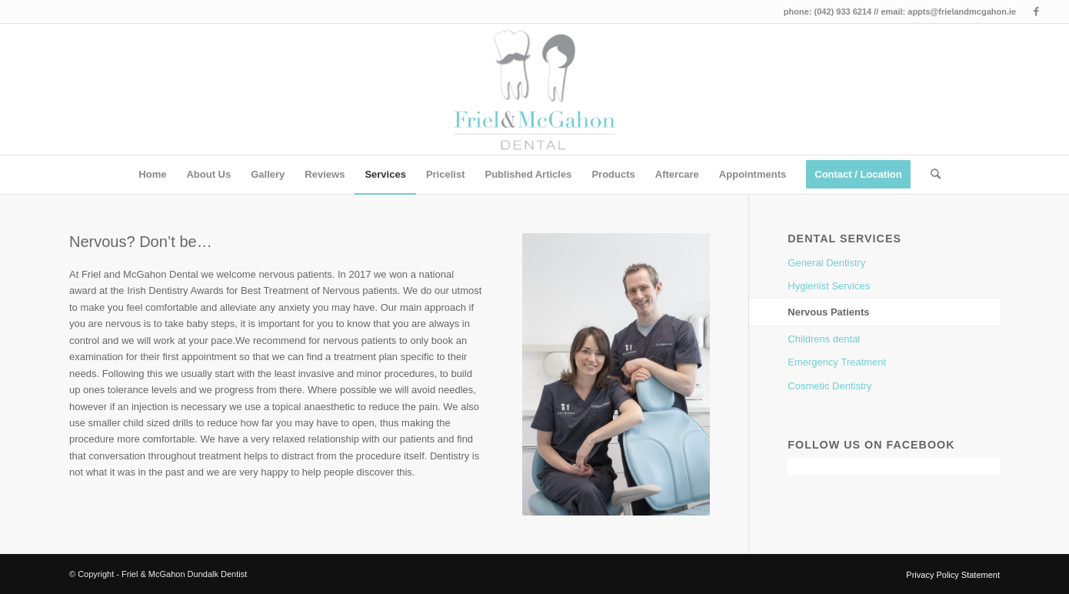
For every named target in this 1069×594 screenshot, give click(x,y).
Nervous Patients (828, 312)
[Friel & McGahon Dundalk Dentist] (535, 89)
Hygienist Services (829, 286)
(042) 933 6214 (843, 11)
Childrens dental (824, 339)
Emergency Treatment (837, 362)
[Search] (931, 174)
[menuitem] (152, 174)
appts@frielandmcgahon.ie (961, 11)
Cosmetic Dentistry (829, 386)
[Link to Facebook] (1035, 11)
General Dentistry (826, 263)
